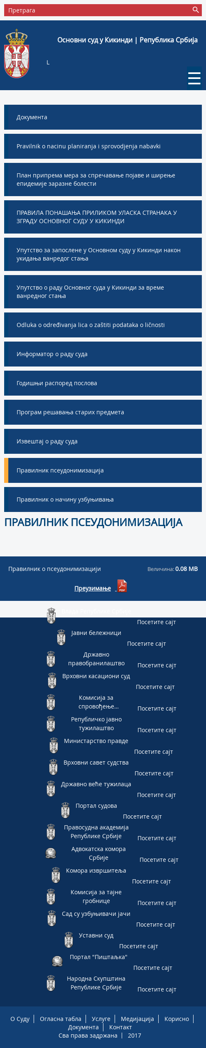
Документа (83, 1027)
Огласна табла (60, 1019)
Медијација (137, 1019)
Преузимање (92, 588)
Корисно (176, 1019)
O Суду (19, 1019)
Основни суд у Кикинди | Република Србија (127, 40)
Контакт (120, 1027)
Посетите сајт (156, 622)
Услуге (101, 1019)
